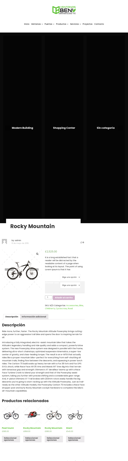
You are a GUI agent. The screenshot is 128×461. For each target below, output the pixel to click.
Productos (62, 24)
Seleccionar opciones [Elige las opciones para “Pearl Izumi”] (10, 439)
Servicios (75, 24)
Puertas (49, 24)
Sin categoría (106, 128)
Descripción (11, 316)
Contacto (99, 24)
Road (70, 308)
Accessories (72, 305)
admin (18, 240)
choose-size (52, 282)
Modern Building (22, 128)
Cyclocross (61, 308)
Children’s (50, 308)
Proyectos (87, 24)
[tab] (11, 316)
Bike (81, 305)
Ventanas (37, 24)
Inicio (26, 24)
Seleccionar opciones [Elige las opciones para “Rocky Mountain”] (31, 439)
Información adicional (34, 316)
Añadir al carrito (64, 297)
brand (48, 274)
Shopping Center (64, 128)
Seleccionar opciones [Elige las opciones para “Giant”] (74, 439)
